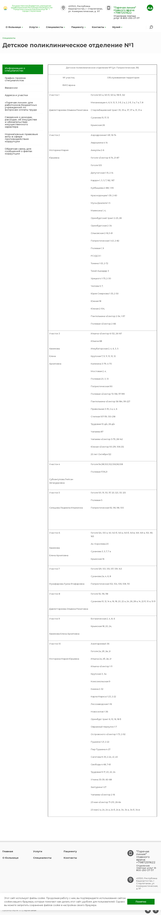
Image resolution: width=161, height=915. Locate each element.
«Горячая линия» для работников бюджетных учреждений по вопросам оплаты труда (21, 106)
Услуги (34, 27)
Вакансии (11, 87)
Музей (117, 27)
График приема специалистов (15, 79)
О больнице (14, 27)
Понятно (141, 901)
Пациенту (78, 27)
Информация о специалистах (15, 69)
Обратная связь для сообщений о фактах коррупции (18, 151)
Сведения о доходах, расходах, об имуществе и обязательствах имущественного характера (21, 122)
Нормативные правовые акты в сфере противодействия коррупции (21, 138)
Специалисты (55, 27)
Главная (7, 851)
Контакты (99, 27)
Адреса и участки (16, 95)
